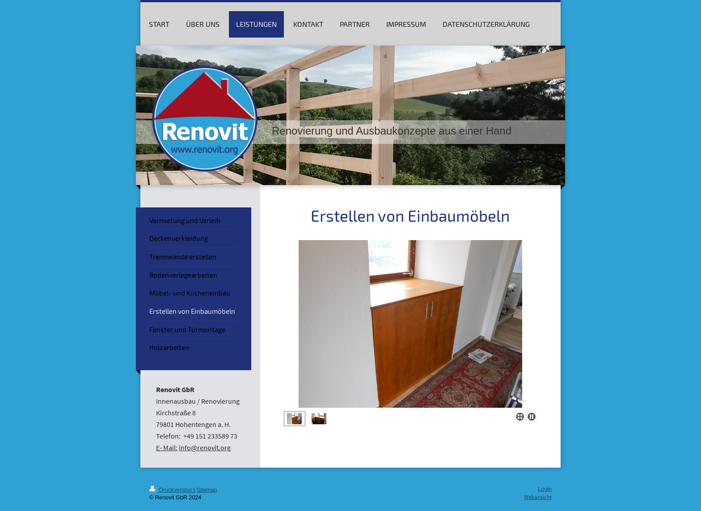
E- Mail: (166, 447)
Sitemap (206, 490)
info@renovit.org (205, 447)
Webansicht (538, 497)
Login (545, 489)
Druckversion (171, 490)
